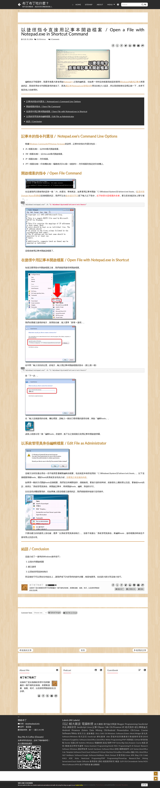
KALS (64, 758)
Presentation (123, 730)
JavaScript (81, 727)
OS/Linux (134, 730)
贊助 (140, 589)
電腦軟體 (87, 723)
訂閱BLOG (130, 589)
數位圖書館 (95, 764)
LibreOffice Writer (103, 740)
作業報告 (130, 740)
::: (72, 4)
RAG (116, 746)
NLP (64, 755)
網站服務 (101, 736)
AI (132, 746)
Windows (74, 749)
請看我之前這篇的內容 (76, 477)
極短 (133, 752)
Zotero (84, 730)
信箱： (29, 723)
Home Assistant (90, 746)
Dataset (137, 746)
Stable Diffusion (83, 761)
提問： (24, 727)
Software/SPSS (73, 764)
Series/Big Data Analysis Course (128, 743)
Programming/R (125, 746)
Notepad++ (68, 81)
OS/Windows (41, 39)
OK (144, 785)
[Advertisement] (83, 17)
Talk (107, 727)
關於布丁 (120, 589)
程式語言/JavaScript (87, 736)
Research (144, 746)
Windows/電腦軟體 (94, 743)
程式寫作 (129, 727)
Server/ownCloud (69, 761)
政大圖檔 (98, 724)
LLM (131, 749)
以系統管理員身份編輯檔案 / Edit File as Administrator (50, 116)
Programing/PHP (98, 758)
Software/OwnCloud (82, 752)
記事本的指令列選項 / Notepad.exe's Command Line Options (53, 101)
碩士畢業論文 (141, 727)
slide (108, 736)
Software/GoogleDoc (70, 740)
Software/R (95, 752)
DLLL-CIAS (99, 733)
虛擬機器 (91, 733)
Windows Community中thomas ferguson (47, 144)
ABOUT (100, 4)
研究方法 (82, 733)
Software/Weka (69, 733)
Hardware (97, 749)
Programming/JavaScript (136, 724)
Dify (137, 752)
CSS (140, 755)
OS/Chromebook (131, 761)
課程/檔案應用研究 (106, 761)
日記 (65, 723)
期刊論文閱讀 (109, 724)
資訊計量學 (107, 743)
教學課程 (94, 761)
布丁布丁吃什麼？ (35, 3)
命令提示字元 (72, 195)
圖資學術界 (82, 749)
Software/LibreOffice (87, 740)
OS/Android (109, 730)
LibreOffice (143, 752)
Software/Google (81, 755)
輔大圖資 (75, 723)
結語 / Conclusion (34, 121)
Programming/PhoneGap (117, 758)
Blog (136, 755)
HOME (78, 4)
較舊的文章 (140, 650)
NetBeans (70, 755)
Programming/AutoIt (105, 746)
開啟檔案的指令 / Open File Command (43, 106)
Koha (77, 758)
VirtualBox (126, 752)
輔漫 (117, 761)
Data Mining (95, 730)
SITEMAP (88, 4)
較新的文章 (26, 650)
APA (132, 755)
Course (144, 730)
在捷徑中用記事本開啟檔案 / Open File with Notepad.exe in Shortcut (56, 111)
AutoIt (90, 749)
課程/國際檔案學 (122, 749)
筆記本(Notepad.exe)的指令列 (79, 85)
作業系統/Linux (123, 755)
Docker (67, 743)
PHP (114, 743)
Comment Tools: (26, 613)
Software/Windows (70, 736)
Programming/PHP (118, 740)
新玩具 (145, 733)
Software (65, 749)
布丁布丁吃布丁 (36, 585)
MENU (111, 4)
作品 (64, 727)
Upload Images (54, 613)
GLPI (122, 761)
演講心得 (74, 743)
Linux (89, 727)
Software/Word (108, 749)
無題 (143, 743)
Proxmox (76, 730)
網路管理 (71, 727)
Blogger (120, 724)
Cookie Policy (79, 785)
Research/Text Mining (138, 758)
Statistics (82, 743)
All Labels (74, 720)
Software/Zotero (122, 733)
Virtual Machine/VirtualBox (111, 752)
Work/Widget (135, 733)
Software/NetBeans (96, 755)
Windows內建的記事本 (130, 81)
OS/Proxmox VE (117, 727)
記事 (94, 727)
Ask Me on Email (71, 613)
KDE (71, 758)
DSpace (100, 727)
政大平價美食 (85, 764)
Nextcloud (85, 758)
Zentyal (113, 755)
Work (107, 755)
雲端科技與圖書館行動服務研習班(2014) (129, 736)
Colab (145, 755)
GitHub (137, 740)
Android (66, 730)
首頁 (83, 650)
